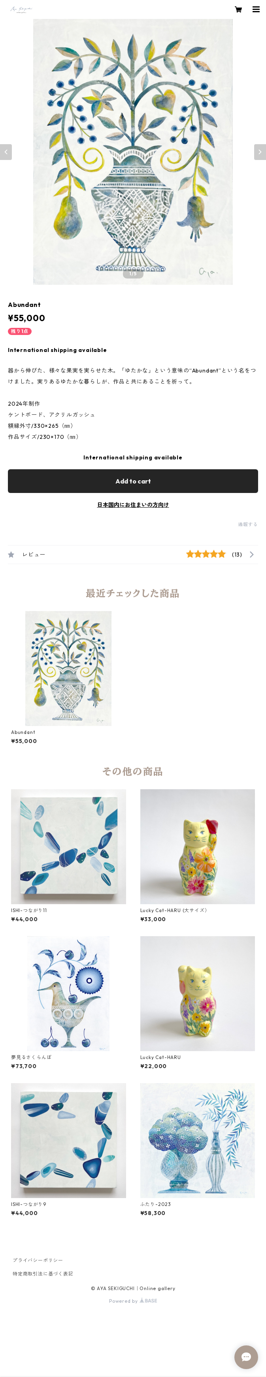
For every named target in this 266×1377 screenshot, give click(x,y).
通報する (248, 524)
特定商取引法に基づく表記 (43, 1274)
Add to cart (133, 481)
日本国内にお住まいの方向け (133, 504)
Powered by (133, 1301)
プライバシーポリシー (38, 1260)
